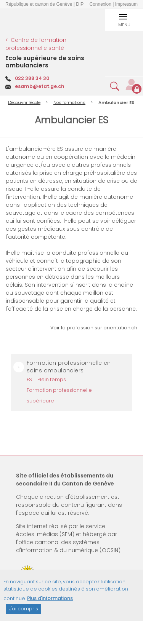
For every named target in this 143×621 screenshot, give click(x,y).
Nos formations (69, 102)
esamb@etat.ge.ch (39, 86)
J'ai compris (23, 613)
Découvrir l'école (24, 102)
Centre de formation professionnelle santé (35, 44)
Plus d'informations (50, 602)
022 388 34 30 (32, 78)
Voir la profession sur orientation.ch (93, 327)
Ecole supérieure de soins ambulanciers (44, 61)
